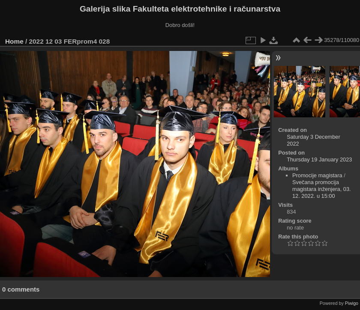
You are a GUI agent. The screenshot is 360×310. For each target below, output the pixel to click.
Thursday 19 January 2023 (319, 159)
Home (14, 41)
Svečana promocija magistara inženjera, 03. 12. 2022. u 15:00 (321, 189)
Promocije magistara (317, 175)
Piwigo (351, 303)
